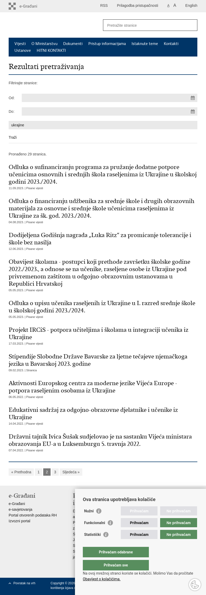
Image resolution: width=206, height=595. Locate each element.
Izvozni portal (19, 521)
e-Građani (17, 504)
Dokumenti (73, 43)
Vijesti (20, 43)
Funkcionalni (94, 533)
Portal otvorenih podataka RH (33, 515)
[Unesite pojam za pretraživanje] (145, 25)
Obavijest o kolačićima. (102, 579)
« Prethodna (21, 472)
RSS (104, 5)
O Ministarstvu (44, 43)
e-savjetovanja (20, 509)
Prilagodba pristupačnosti (137, 5)
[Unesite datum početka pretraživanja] (109, 98)
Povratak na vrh (24, 583)
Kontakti (171, 43)
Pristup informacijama (107, 43)
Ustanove (22, 50)
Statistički (92, 545)
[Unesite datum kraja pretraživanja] (109, 111)
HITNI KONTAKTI (51, 50)
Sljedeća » (70, 472)
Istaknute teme (145, 43)
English (191, 5)
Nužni (89, 521)
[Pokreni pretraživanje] (191, 25)
